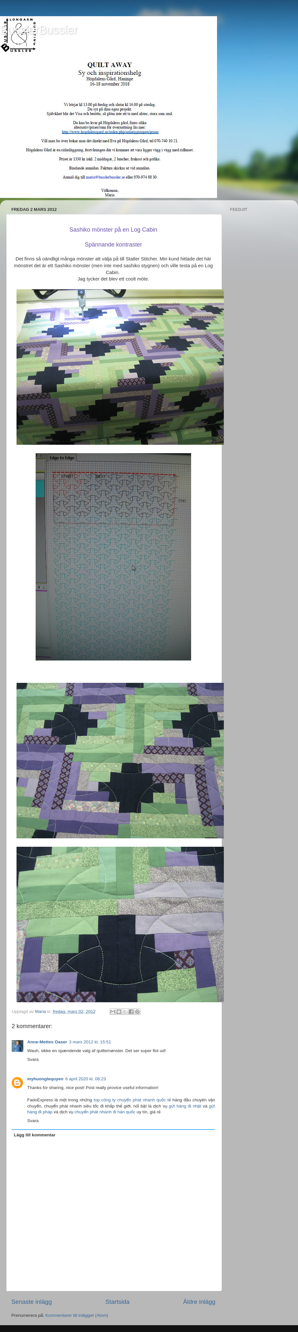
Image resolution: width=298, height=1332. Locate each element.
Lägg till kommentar (34, 1134)
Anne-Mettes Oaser (47, 1041)
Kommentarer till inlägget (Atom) (76, 1315)
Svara (33, 1059)
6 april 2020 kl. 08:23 (85, 1078)
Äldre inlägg (199, 1301)
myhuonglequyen (45, 1078)
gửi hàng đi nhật (185, 1106)
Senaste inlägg (31, 1301)
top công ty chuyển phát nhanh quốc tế (132, 1099)
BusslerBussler (39, 30)
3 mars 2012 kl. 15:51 (90, 1041)
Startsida (117, 1301)
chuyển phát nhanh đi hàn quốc (104, 1111)
